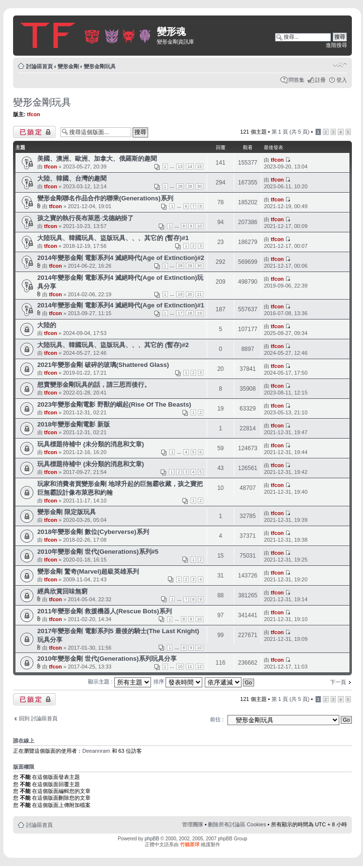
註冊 (320, 80)
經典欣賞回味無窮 (62, 591)
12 (199, 666)
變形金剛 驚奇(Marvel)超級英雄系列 (88, 571)
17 (180, 313)
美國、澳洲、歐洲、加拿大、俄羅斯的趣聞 (97, 158)
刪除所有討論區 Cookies (237, 824)
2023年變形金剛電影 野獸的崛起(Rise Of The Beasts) (114, 404)
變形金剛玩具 (100, 66)
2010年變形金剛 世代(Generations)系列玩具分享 (107, 658)
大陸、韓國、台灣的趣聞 (71, 178)
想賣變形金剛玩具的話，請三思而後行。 (94, 384)
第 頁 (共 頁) (291, 132)
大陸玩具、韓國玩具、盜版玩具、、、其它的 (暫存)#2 (113, 345)
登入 (341, 80)
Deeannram (96, 751)
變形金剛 (68, 66)
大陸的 (46, 325)
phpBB (152, 838)
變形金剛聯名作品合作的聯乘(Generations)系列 (105, 198)
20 (189, 294)
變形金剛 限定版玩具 (66, 512)
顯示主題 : (119, 681)
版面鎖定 (34, 132)
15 (199, 166)
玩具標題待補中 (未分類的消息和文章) (90, 444)
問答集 (296, 80)
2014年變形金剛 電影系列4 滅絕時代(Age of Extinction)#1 (120, 305)
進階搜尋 (336, 45)
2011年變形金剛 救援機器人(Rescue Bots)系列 (104, 611)
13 (180, 166)
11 (189, 666)
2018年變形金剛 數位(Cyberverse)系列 (93, 531)
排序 (177, 681)
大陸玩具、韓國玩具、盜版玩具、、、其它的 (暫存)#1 (113, 238)
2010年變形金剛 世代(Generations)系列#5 (97, 551)
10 (199, 226)
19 (180, 294)
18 (189, 313)
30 (199, 186)
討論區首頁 (39, 66)
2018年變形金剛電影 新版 (73, 424)
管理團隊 (192, 824)
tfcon (33, 114)
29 (189, 186)
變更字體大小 (340, 64)
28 (180, 186)
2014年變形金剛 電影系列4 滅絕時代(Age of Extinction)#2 (120, 257)
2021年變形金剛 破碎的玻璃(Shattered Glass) (103, 364)
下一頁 (338, 682)
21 (199, 294)
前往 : (217, 719)
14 (189, 166)
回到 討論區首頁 (38, 718)
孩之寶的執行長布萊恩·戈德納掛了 (85, 218)
